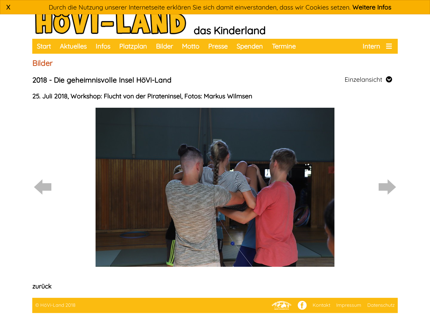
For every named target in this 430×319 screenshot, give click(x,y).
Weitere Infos (371, 7)
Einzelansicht (368, 79)
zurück (41, 286)
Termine (284, 46)
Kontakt (321, 305)
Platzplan (133, 46)
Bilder (164, 46)
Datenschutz (381, 305)
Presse (218, 46)
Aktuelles (73, 46)
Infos (103, 46)
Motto (190, 46)
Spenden (249, 46)
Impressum (348, 305)
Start (44, 46)
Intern (371, 46)
